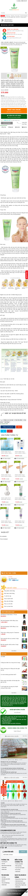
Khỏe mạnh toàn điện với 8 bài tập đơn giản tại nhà (11, 820)
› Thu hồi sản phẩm (19, 863)
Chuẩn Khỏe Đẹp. (13, 890)
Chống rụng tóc (23, 17)
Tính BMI (3, 802)
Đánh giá (24, 127)
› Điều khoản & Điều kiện (6, 865)
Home (2, 42)
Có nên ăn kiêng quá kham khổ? (8, 817)
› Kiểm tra (3, 881)
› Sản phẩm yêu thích (5, 879)
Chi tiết (4, 127)
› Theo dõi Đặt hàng (5, 882)
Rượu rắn (17, 17)
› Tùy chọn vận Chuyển (19, 867)
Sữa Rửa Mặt (18, 420)
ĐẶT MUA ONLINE (14, 110)
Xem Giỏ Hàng (6, 123)
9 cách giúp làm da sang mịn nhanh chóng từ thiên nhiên (13, 824)
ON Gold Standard (23, 15)
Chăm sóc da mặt (8, 420)
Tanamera (12, 15)
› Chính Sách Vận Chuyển (20, 883)
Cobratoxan (7, 15)
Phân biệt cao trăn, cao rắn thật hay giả (9, 761)
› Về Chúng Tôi (4, 861)
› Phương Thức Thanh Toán (20, 879)
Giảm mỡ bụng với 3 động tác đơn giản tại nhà (11, 813)
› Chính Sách (3, 867)
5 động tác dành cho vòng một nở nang (9, 809)
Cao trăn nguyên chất (11, 17)
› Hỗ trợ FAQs (17, 869)
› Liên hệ (3, 863)
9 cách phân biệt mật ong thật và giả (8, 772)
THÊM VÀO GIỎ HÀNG (14, 116)
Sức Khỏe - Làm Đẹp (8, 42)
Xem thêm (14, 650)
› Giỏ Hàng (3, 877)
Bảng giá (10, 127)
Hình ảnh (17, 127)
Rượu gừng (17, 15)
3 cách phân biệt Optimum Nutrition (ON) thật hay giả (12, 768)
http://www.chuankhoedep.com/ (14, 893)
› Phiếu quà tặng (18, 865)
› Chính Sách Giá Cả (19, 881)
